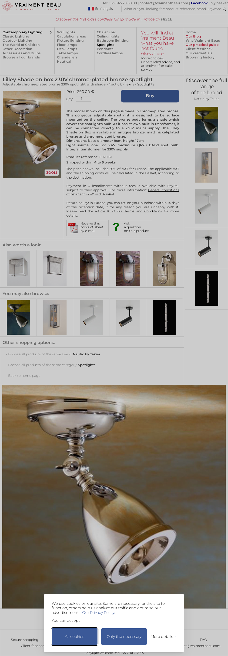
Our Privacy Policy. (98, 612)
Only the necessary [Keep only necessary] (124, 636)
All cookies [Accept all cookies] (74, 636)
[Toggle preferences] (161, 636)
